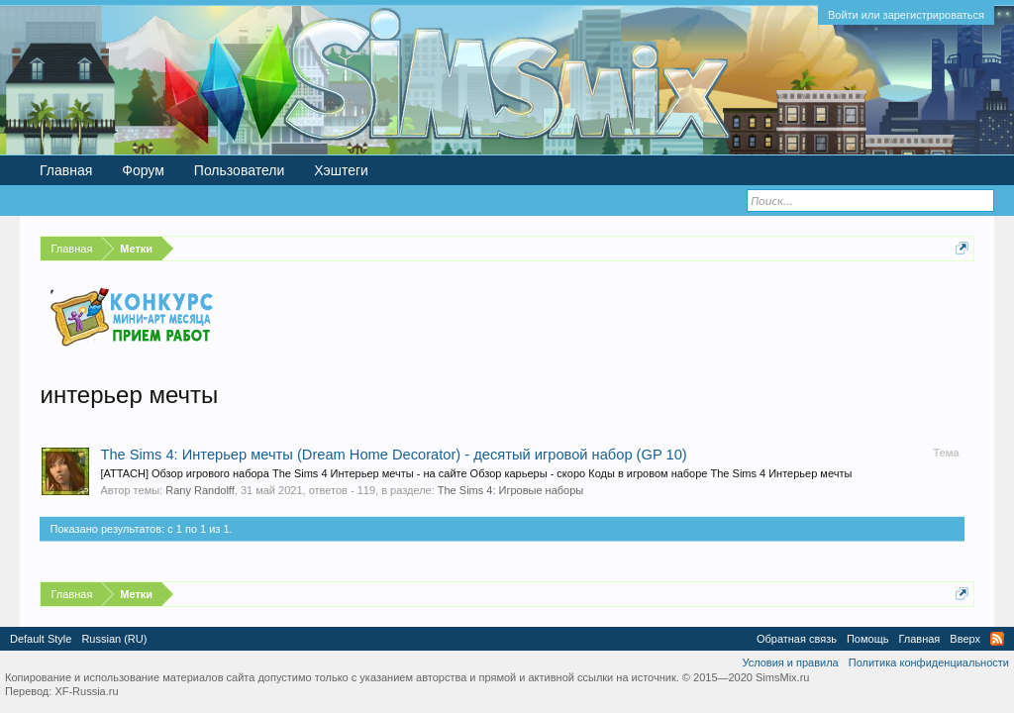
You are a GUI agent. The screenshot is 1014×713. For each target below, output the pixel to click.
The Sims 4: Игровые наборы (510, 490)
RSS (997, 639)
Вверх (965, 639)
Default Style (40, 639)
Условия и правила (790, 662)
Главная (66, 170)
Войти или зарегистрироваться (906, 15)
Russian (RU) (114, 639)
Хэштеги (341, 170)
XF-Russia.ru (86, 691)
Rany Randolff (200, 490)
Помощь (868, 639)
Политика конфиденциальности (929, 662)
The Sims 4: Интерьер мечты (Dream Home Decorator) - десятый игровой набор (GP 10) (393, 454)
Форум (143, 170)
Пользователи (239, 170)
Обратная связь (797, 639)
